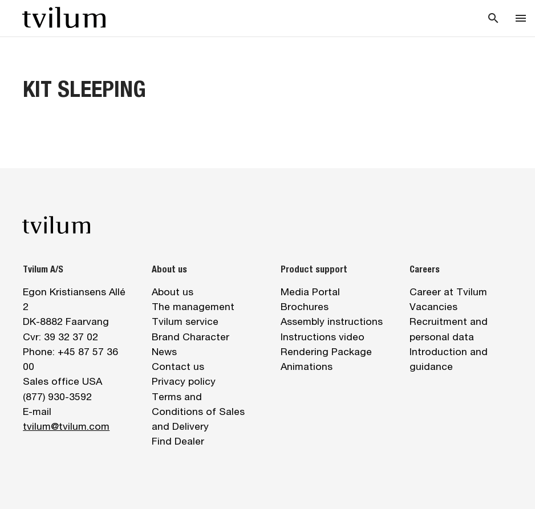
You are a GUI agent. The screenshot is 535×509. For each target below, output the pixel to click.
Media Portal (310, 292)
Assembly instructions (332, 321)
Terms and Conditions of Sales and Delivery (198, 411)
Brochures (305, 306)
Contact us (178, 366)
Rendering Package (326, 351)
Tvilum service (185, 321)
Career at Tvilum (448, 292)
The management (193, 306)
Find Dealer (178, 441)
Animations (307, 366)
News (164, 351)
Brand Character (190, 337)
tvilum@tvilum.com (66, 426)
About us (172, 292)
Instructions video (322, 337)
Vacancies (433, 306)
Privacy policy (184, 381)
